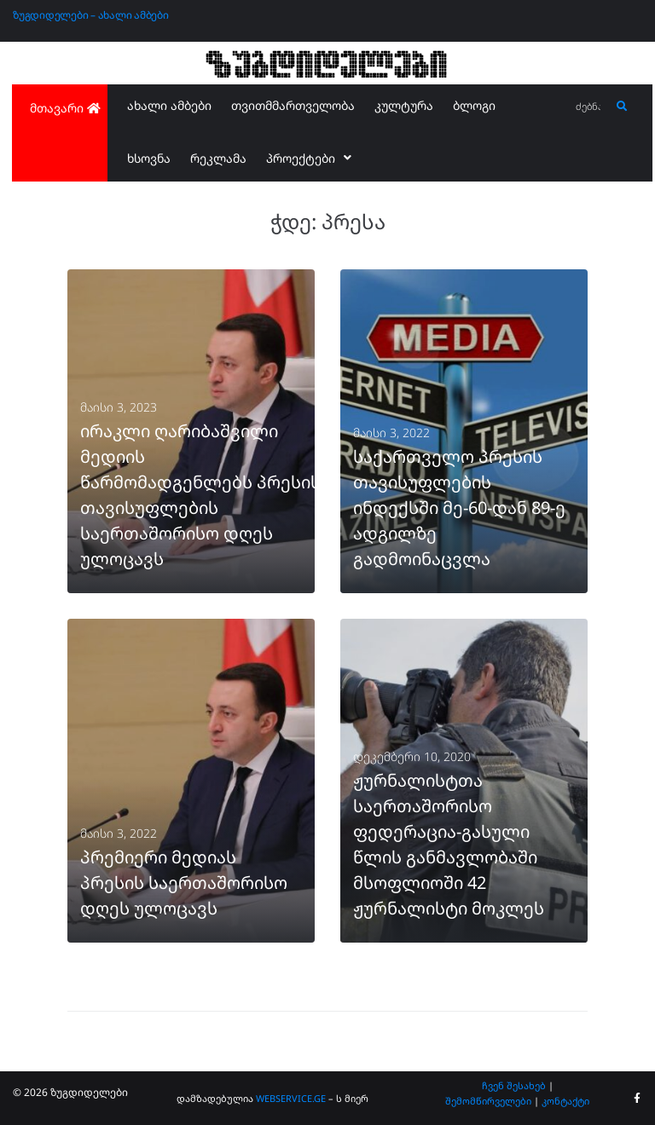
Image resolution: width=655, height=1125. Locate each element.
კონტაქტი (565, 1100)
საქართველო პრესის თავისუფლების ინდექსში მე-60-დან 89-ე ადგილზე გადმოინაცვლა (459, 507)
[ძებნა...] (589, 107)
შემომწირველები (488, 1100)
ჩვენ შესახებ (514, 1085)
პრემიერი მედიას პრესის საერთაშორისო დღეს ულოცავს (183, 882)
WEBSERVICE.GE (291, 1098)
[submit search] (622, 106)
